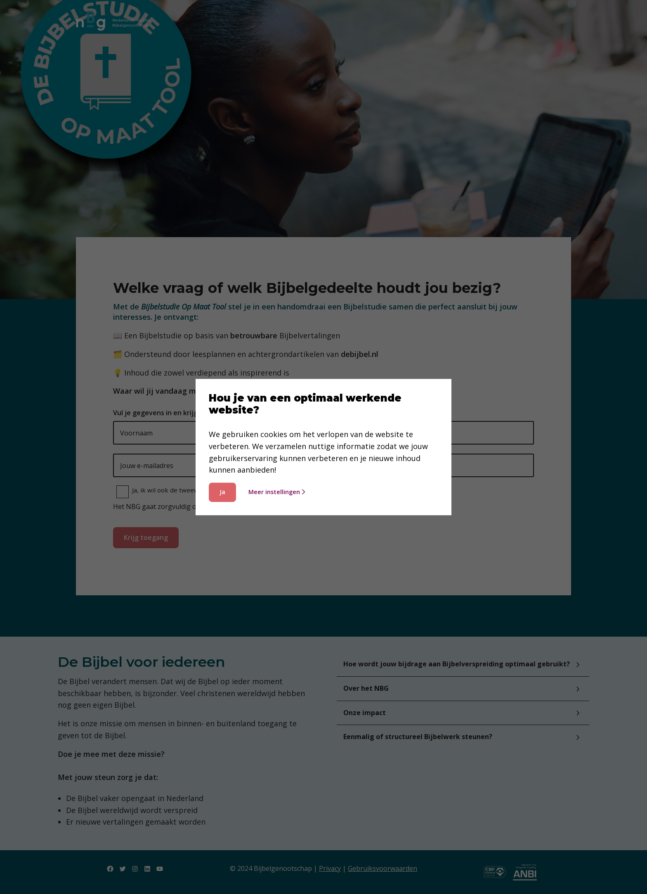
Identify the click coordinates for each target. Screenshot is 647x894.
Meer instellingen (276, 492)
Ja (222, 492)
